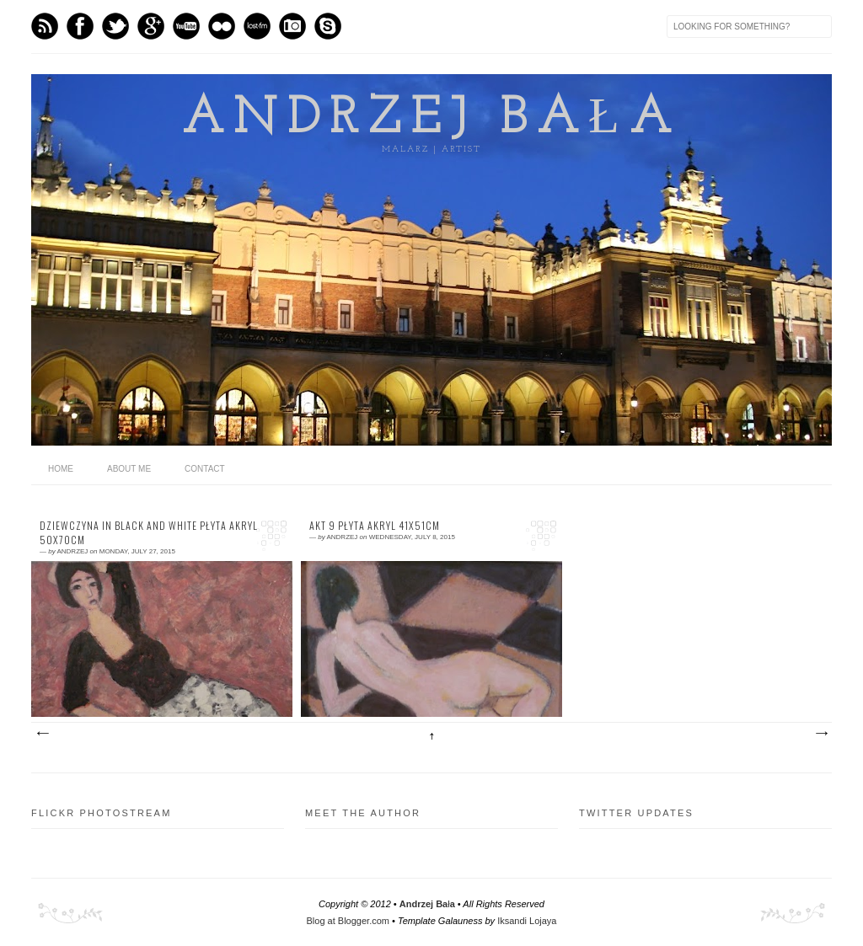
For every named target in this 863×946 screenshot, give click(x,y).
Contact (205, 468)
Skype (327, 26)
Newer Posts (42, 734)
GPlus (150, 26)
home (60, 468)
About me (129, 468)
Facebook (80, 26)
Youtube (186, 26)
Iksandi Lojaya (526, 921)
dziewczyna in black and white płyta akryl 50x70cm (149, 533)
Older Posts (821, 734)
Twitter (115, 26)
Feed (44, 26)
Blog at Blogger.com (348, 921)
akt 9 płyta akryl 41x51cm (374, 525)
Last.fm (257, 26)
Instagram (292, 26)
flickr (221, 26)
